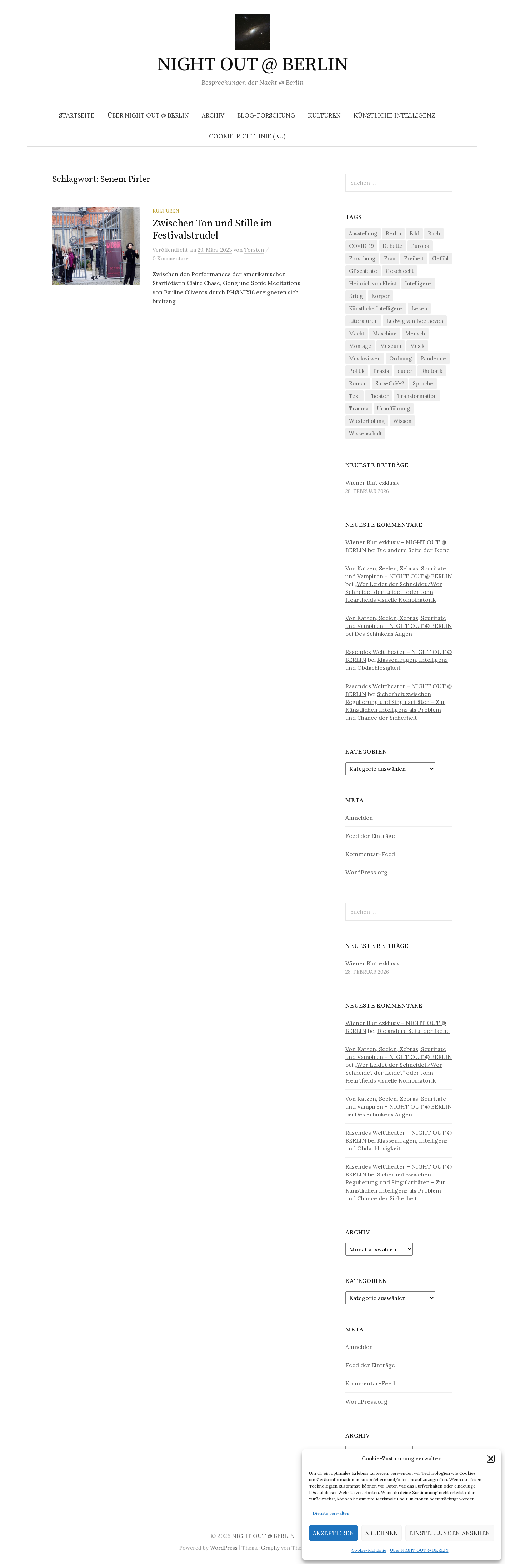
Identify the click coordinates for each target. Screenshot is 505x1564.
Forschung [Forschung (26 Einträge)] (362, 258)
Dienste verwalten (330, 1513)
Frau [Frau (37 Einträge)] (389, 258)
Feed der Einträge (370, 835)
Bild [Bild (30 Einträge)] (414, 233)
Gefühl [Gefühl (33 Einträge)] (440, 258)
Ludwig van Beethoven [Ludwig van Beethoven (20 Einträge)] (414, 321)
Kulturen (324, 115)
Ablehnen (381, 1533)
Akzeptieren (333, 1533)
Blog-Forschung (266, 115)
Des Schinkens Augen (383, 633)
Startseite (77, 115)
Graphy (270, 1547)
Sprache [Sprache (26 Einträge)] (423, 383)
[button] (490, 1458)
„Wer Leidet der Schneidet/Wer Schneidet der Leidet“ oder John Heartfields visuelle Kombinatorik (393, 591)
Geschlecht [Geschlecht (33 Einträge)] (400, 271)
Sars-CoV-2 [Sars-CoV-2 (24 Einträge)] (389, 383)
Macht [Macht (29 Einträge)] (356, 333)
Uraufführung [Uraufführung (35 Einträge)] (393, 408)
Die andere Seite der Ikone (413, 550)
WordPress (224, 1547)
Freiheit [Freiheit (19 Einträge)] (414, 258)
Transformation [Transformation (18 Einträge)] (417, 396)
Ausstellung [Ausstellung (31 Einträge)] (363, 233)
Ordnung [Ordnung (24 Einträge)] (400, 358)
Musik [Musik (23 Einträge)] (417, 346)
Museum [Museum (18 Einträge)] (390, 346)
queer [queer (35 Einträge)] (405, 371)
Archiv (213, 115)
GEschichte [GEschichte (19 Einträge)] (363, 271)
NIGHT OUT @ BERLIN (252, 65)
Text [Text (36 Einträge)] (354, 396)
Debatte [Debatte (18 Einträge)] (392, 246)
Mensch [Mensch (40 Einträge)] (415, 333)
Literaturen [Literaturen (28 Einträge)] (363, 321)
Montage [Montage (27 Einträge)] (360, 346)
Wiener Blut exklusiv (372, 482)
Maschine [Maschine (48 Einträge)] (385, 333)
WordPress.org (366, 872)
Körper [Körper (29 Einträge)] (380, 296)
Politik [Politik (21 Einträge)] (357, 371)
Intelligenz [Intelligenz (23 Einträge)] (418, 283)
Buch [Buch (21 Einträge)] (434, 233)
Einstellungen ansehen (449, 1533)
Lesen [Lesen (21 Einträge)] (419, 308)
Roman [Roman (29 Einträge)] (358, 383)
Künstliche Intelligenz (394, 115)
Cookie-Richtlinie (368, 1550)
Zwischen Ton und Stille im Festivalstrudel (212, 229)
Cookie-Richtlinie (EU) (247, 136)
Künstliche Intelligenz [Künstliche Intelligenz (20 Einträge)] (376, 308)
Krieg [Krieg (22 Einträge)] (356, 296)
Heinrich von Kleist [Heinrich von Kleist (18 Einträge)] (372, 283)
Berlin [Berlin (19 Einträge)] (393, 233)
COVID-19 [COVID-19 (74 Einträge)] (361, 246)
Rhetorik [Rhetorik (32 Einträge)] (431, 371)
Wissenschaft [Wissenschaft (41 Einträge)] (365, 433)
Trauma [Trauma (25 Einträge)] (359, 408)
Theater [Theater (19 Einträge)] (379, 396)
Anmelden (359, 817)
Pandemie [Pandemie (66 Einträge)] (433, 358)
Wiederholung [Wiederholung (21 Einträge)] (367, 421)
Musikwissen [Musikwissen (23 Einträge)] (365, 358)
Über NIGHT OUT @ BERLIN (419, 1550)
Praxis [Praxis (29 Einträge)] (381, 371)
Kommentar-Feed (370, 854)
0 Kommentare (170, 258)
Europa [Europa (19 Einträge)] (420, 246)
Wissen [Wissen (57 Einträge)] (402, 421)
